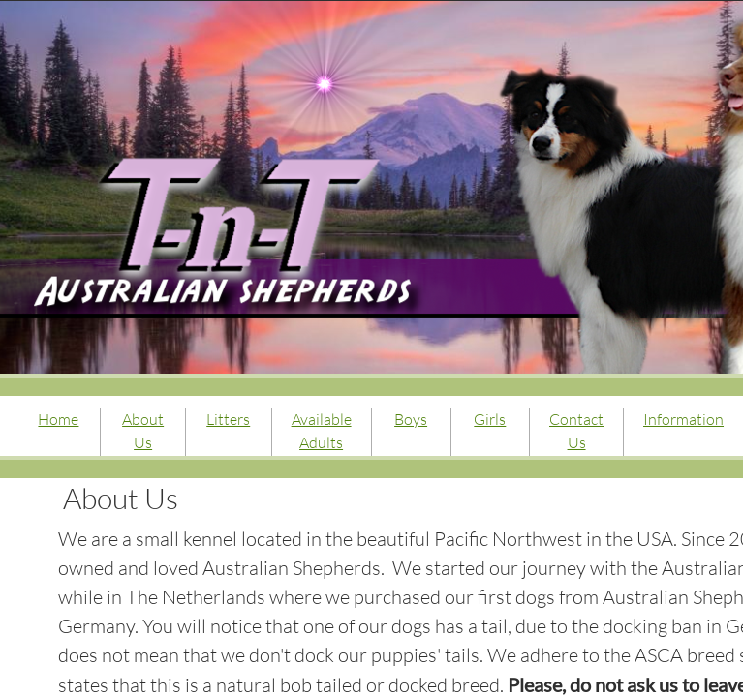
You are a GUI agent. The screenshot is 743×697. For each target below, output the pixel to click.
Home (58, 419)
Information (683, 419)
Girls (490, 419)
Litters (228, 419)
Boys (410, 419)
